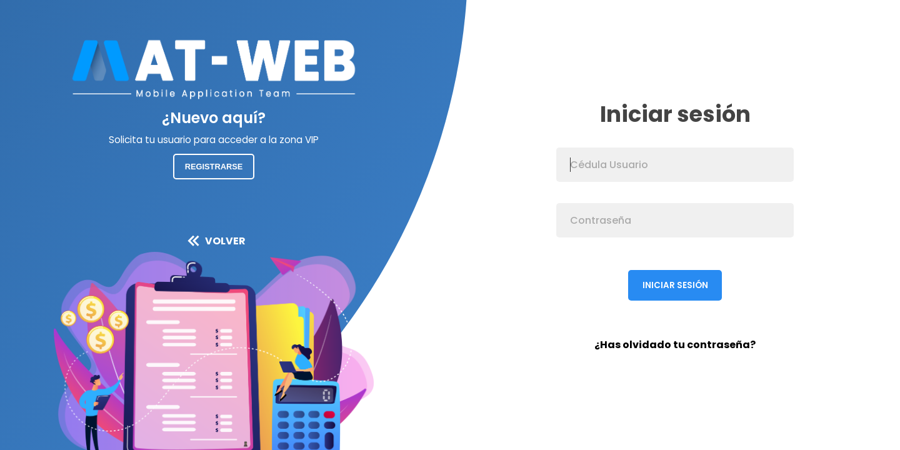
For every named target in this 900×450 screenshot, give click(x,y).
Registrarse (213, 166)
